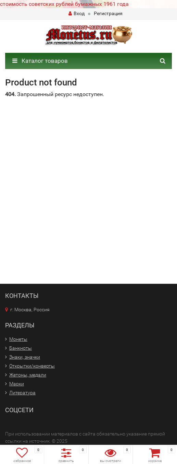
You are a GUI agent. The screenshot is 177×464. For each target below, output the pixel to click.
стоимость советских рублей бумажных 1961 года (64, 4)
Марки (16, 383)
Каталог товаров (40, 60)
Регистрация (108, 13)
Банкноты (20, 348)
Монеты (18, 339)
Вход (76, 13)
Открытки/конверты (32, 366)
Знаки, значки (24, 357)
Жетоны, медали (27, 375)
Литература (22, 392)
